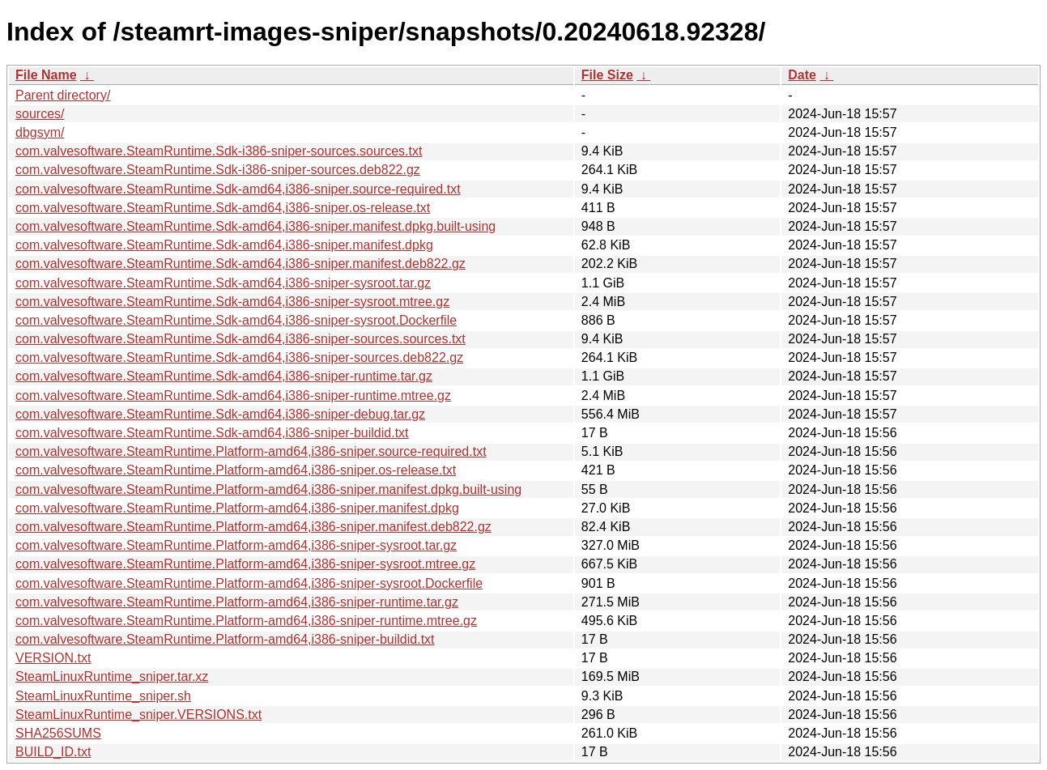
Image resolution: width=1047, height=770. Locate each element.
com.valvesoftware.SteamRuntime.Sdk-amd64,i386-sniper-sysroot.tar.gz (223, 283)
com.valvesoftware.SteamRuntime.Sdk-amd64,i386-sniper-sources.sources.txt (240, 339)
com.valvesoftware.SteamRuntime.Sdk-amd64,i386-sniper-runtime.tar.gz (223, 376)
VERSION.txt (53, 658)
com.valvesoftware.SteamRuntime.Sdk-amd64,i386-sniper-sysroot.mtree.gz (232, 301)
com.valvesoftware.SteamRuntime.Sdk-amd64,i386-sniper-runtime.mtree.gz (233, 395)
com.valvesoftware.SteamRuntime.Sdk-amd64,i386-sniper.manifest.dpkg (224, 245)
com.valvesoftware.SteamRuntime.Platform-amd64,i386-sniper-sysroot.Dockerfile (249, 583)
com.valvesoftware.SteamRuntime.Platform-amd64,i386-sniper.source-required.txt (251, 451)
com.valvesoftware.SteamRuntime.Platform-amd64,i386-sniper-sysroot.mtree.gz (245, 564)
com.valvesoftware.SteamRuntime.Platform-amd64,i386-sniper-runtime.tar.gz (236, 602)
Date (802, 75)
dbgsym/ (39, 132)
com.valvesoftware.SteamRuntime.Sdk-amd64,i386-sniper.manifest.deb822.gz (240, 263)
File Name (46, 75)
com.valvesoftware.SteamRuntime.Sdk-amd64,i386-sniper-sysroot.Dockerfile (236, 320)
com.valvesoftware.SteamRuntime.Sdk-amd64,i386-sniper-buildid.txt (212, 433)
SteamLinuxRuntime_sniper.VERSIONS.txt (138, 714)
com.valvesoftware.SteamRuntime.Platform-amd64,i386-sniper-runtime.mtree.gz (246, 620)
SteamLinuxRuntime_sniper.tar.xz (111, 676)
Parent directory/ (62, 95)
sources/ (39, 114)
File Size (607, 75)
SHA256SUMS (58, 733)
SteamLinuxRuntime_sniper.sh (103, 696)
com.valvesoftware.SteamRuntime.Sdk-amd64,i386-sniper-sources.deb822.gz (239, 357)
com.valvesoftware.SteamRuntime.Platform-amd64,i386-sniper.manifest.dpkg (237, 508)
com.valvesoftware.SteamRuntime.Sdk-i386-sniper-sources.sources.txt (218, 151)
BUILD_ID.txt (53, 752)
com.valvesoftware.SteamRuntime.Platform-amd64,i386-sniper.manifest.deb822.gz (253, 527)
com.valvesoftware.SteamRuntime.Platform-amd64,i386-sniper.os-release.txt (235, 470)
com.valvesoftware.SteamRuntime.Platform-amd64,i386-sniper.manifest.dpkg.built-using (268, 489)
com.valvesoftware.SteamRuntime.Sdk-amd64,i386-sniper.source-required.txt (238, 189)
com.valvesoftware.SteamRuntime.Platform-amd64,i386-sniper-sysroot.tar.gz (236, 545)
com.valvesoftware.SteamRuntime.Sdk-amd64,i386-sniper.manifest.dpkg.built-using (255, 226)
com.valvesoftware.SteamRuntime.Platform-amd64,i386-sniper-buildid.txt (225, 639)
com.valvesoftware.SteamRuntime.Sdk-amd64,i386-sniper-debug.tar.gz (220, 414)
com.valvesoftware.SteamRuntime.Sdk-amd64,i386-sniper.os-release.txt (222, 208)
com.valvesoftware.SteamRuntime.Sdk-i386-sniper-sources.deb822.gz (217, 170)
